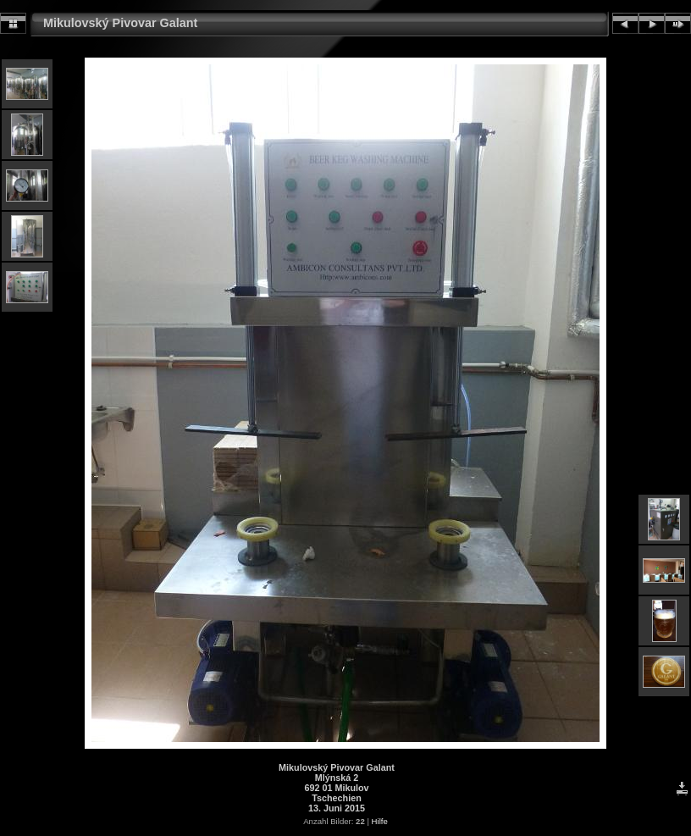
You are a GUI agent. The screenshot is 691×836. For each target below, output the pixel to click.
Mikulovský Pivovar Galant (120, 23)
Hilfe (380, 821)
